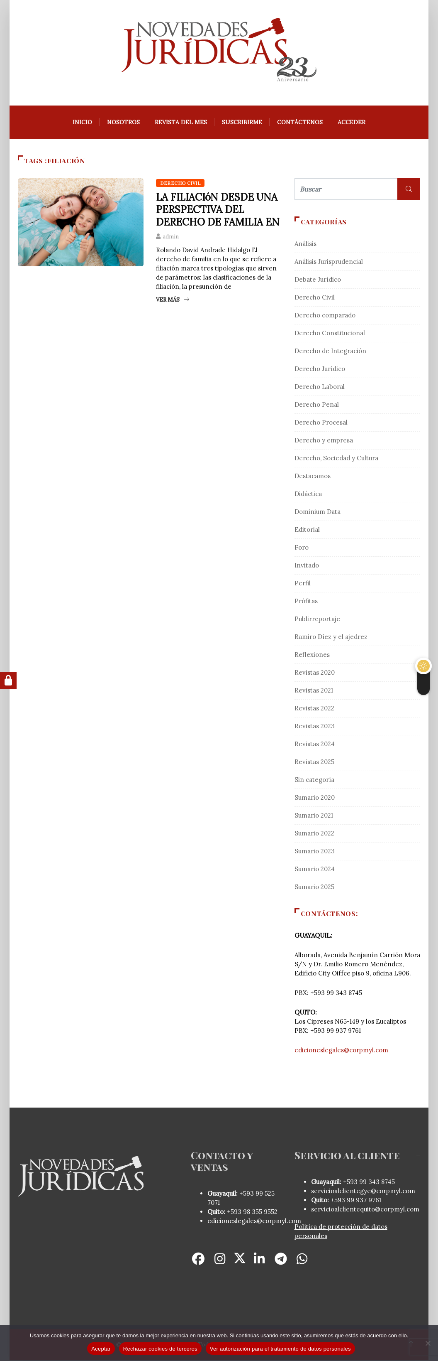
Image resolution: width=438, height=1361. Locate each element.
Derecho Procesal (321, 423)
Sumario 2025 (314, 888)
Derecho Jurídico (319, 370)
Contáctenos (300, 123)
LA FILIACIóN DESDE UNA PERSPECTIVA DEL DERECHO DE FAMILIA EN (218, 211)
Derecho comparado (324, 316)
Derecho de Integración (330, 352)
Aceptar (101, 1349)
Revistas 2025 (314, 763)
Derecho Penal (316, 406)
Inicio (82, 123)
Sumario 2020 (314, 799)
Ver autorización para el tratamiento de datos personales (280, 1349)
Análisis (305, 245)
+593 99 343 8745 (368, 1183)
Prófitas (306, 602)
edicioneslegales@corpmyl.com (341, 1051)
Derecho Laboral (319, 388)
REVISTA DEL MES (181, 123)
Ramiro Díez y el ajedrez (330, 638)
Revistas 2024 (314, 745)
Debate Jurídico (317, 281)
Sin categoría (314, 781)
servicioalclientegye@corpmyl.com (363, 1192)
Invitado (306, 566)
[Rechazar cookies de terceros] (427, 1343)
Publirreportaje (317, 620)
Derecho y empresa (323, 441)
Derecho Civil (180, 184)
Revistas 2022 (314, 709)
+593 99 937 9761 (355, 1201)
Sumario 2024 (314, 870)
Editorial (307, 531)
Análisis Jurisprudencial (328, 263)
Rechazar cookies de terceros (160, 1349)
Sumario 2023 (314, 852)
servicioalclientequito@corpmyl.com (365, 1210)
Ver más (172, 301)
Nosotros (123, 123)
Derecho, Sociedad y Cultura (336, 459)
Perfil (302, 584)
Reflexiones (312, 656)
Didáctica (308, 495)
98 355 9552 (260, 1213)
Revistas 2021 (313, 691)
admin (171, 237)
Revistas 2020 (314, 674)
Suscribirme (242, 123)
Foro (301, 549)
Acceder (351, 123)
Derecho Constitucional (329, 334)
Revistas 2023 (314, 727)
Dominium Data (317, 513)
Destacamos (312, 477)
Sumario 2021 (313, 817)
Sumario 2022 (314, 834)
